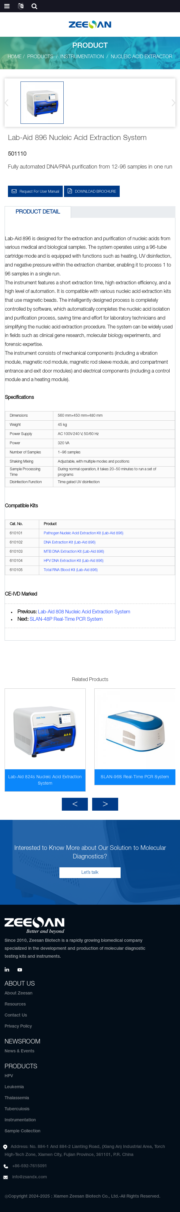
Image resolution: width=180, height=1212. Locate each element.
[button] (171, 103)
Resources (15, 1004)
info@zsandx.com (29, 1177)
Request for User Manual (39, 191)
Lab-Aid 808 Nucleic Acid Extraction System (84, 612)
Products (40, 57)
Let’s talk (90, 872)
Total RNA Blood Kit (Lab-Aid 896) (71, 570)
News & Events (19, 1051)
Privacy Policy (18, 1026)
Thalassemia (17, 1098)
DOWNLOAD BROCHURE (95, 191)
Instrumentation (82, 57)
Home (14, 57)
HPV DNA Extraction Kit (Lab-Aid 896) (73, 560)
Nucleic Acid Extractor (141, 57)
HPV (9, 1076)
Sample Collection (22, 1131)
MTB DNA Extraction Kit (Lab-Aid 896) (74, 551)
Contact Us (16, 1015)
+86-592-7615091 (29, 1166)
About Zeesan (18, 993)
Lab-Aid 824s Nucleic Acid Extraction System (45, 780)
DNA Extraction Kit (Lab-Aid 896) (70, 542)
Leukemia (14, 1087)
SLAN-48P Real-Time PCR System (66, 619)
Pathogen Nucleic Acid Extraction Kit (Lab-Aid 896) (83, 533)
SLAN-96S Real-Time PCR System (135, 777)
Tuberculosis (17, 1109)
